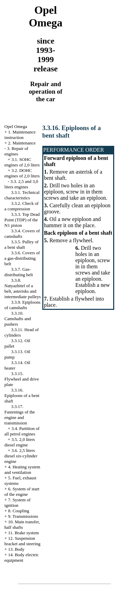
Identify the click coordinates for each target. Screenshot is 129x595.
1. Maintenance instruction (20, 134)
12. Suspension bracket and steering (22, 541)
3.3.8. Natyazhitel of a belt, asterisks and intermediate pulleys (22, 288)
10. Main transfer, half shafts (22, 524)
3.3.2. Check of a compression (21, 206)
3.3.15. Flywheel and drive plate (21, 379)
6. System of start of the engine (22, 491)
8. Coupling (18, 510)
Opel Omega (15, 126)
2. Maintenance (21, 142)
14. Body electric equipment (21, 557)
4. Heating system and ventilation (22, 469)
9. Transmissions (23, 516)
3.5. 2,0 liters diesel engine (19, 442)
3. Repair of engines (16, 151)
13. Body (16, 549)
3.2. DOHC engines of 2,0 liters (22, 173)
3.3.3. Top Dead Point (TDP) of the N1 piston (22, 220)
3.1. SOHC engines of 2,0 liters (22, 162)
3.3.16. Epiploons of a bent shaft (21, 395)
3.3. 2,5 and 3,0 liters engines (21, 184)
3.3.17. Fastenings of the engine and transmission (19, 414)
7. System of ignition (17, 502)
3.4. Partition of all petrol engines (22, 431)
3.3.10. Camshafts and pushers (17, 319)
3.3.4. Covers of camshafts (22, 233)
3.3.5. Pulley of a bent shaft (21, 244)
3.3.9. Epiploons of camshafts (22, 305)
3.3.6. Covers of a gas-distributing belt (22, 258)
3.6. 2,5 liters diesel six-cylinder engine (20, 456)
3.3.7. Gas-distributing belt (18, 272)
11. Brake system (23, 532)
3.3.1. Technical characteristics (22, 195)
